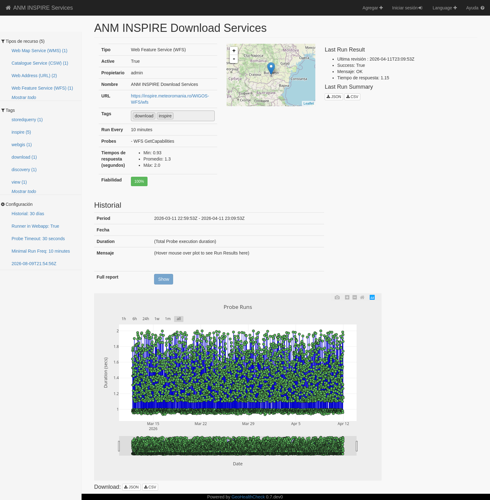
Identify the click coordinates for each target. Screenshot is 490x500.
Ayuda (475, 7)
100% (139, 181)
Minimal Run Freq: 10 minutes (41, 251)
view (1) (19, 182)
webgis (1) (22, 144)
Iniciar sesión (407, 7)
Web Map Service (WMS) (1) (40, 50)
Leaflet (308, 103)
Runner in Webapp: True (35, 226)
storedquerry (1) (27, 119)
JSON (334, 97)
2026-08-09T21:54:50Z (34, 263)
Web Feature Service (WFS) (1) (42, 88)
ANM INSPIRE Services (39, 8)
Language (444, 7)
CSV (352, 97)
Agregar (372, 7)
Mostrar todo (24, 97)
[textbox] (176, 115)
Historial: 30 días (28, 213)
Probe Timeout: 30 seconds (38, 238)
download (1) (24, 157)
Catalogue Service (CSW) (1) (40, 63)
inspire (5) (21, 132)
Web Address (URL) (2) (34, 75)
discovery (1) (24, 169)
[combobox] (173, 116)
